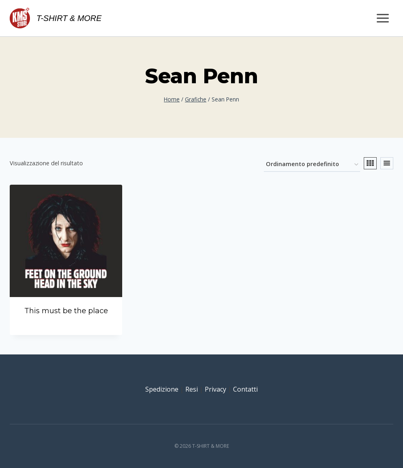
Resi (191, 389)
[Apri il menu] (382, 17)
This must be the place (66, 310)
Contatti (245, 389)
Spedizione (161, 389)
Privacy (215, 389)
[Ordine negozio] (312, 165)
